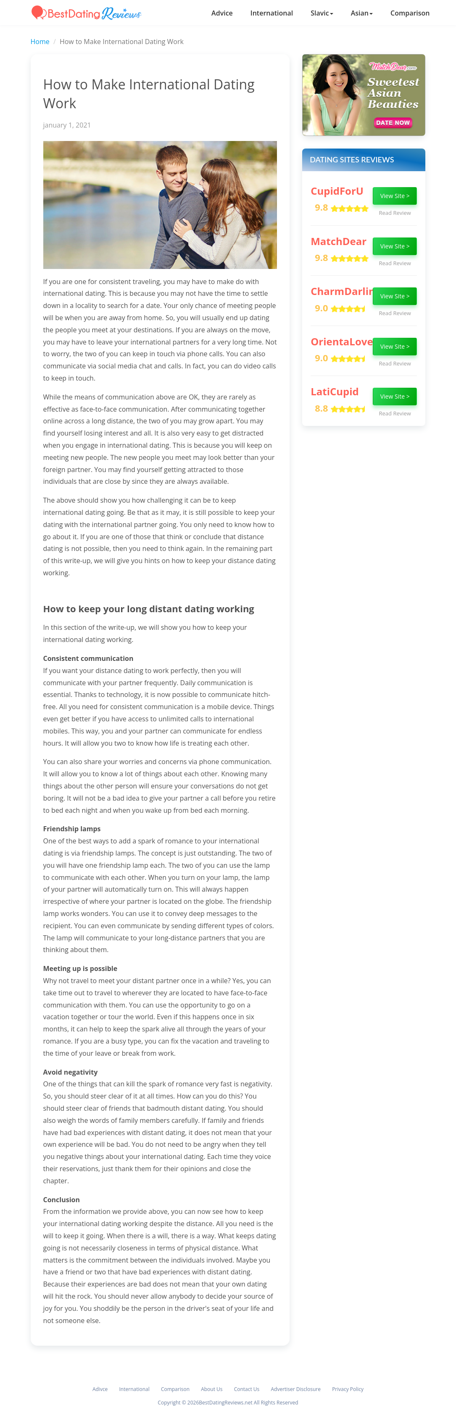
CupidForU (337, 191)
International (271, 13)
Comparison (410, 13)
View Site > (395, 196)
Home (40, 41)
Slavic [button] (322, 13)
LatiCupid (335, 391)
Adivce (100, 1389)
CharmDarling (346, 291)
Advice (222, 13)
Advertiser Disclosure (296, 1389)
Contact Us (247, 1389)
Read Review (395, 213)
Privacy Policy (348, 1389)
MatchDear (338, 241)
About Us (211, 1389)
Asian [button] (362, 13)
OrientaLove (342, 341)
